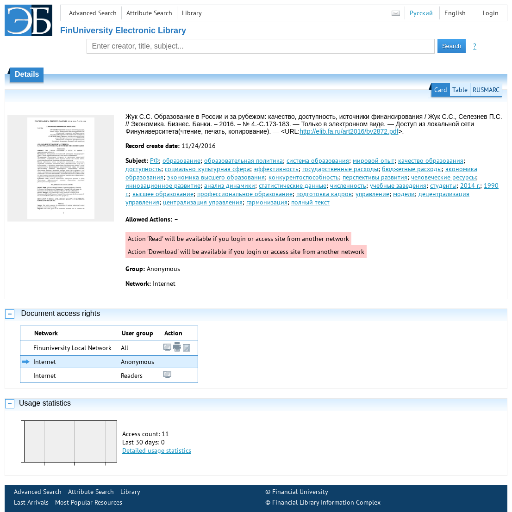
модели (404, 194)
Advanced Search (93, 13)
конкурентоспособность (303, 177)
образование (181, 160)
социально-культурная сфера (207, 169)
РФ (154, 160)
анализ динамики (229, 185)
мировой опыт (373, 160)
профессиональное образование (245, 194)
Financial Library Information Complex (326, 502)
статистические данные (292, 185)
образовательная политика (243, 160)
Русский (421, 13)
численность (348, 185)
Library (192, 13)
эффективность (276, 169)
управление (372, 194)
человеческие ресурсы (443, 177)
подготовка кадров (324, 194)
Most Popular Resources (88, 502)
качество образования (430, 160)
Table (460, 90)
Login (491, 13)
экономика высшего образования (216, 177)
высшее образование (163, 194)
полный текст (310, 202)
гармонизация (266, 202)
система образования (318, 160)
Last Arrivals (31, 502)
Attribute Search (149, 13)
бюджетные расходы (412, 169)
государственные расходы (340, 169)
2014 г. (470, 185)
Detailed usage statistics (156, 450)
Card (440, 90)
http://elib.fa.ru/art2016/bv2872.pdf (349, 131)
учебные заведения (398, 185)
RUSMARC (486, 90)
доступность (143, 169)
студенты (443, 185)
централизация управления (203, 202)
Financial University (300, 491)
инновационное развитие (162, 185)
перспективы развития (375, 177)
